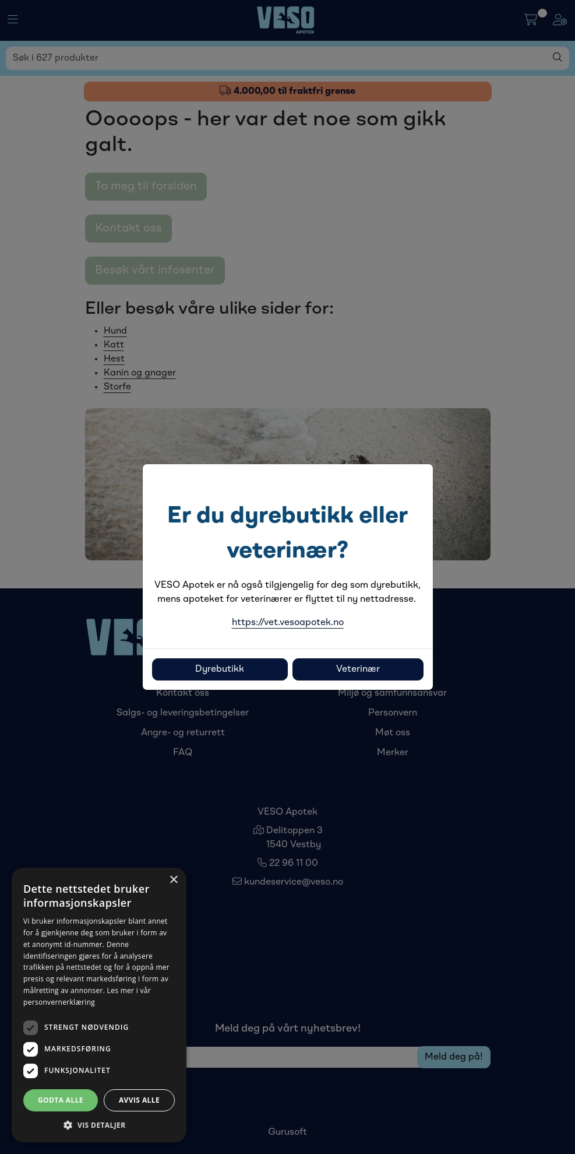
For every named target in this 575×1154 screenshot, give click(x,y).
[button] (99, 1125)
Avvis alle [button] (139, 1100)
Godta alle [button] (60, 1100)
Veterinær (358, 669)
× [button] (173, 880)
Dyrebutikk (219, 669)
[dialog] (99, 1005)
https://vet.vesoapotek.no (288, 622)
